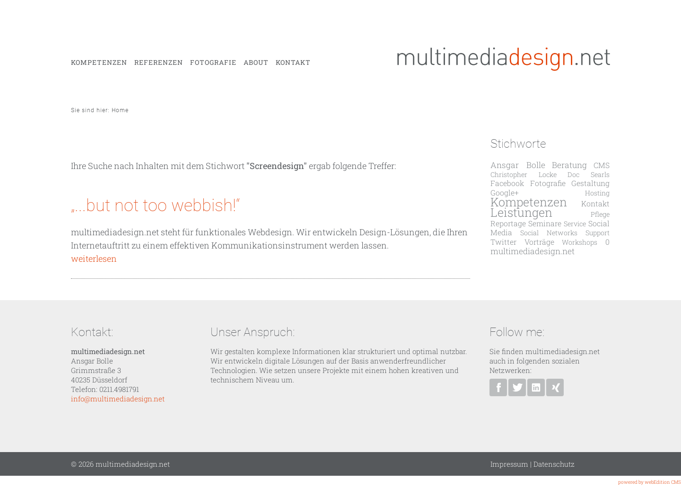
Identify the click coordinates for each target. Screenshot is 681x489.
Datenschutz (554, 464)
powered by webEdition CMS (649, 482)
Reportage (508, 223)
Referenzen (158, 62)
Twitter (503, 242)
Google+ (504, 192)
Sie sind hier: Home (100, 110)
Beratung (569, 165)
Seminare (544, 223)
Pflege (600, 214)
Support (597, 232)
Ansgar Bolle (517, 165)
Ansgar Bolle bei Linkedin (536, 387)
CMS (602, 165)
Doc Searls (588, 174)
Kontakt (293, 62)
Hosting (597, 192)
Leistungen (521, 212)
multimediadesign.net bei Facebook (498, 387)
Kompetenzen (99, 62)
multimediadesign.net (532, 251)
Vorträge (539, 242)
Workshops (579, 242)
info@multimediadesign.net (118, 398)
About (256, 62)
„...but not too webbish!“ (155, 205)
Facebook (507, 183)
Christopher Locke (523, 174)
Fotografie (213, 62)
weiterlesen (94, 258)
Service (575, 223)
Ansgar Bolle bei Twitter (517, 387)
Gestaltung (590, 183)
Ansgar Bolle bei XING (555, 387)
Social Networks (548, 232)
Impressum (509, 464)
